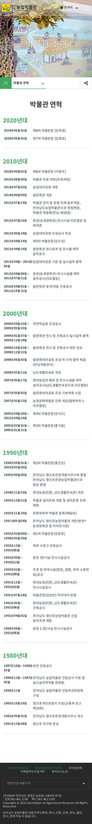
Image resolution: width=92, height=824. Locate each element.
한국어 (68, 7)
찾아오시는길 (60, 771)
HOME (6, 83)
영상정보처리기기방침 (48, 768)
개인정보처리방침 (17, 768)
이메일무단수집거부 (33, 771)
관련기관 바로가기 (46, 783)
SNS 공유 (86, 83)
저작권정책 (75, 768)
